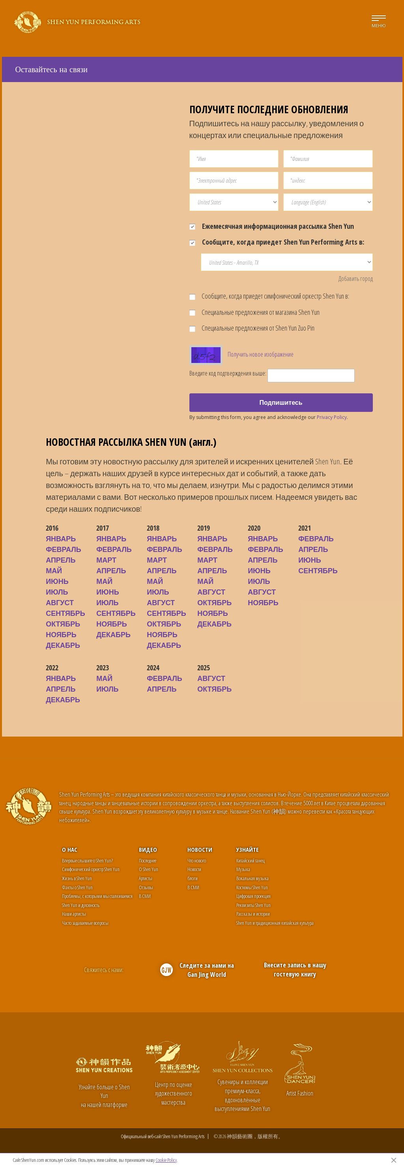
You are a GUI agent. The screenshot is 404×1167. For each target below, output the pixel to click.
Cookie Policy (166, 1159)
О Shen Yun (148, 869)
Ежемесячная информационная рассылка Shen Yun (271, 226)
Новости (199, 849)
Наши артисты (74, 913)
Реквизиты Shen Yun (253, 905)
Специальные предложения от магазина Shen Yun (254, 312)
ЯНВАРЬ (61, 538)
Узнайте (247, 849)
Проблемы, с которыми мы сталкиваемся (97, 896)
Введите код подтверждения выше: (227, 373)
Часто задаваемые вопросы (85, 922)
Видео (148, 849)
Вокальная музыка (252, 878)
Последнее (147, 860)
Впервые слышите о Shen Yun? (87, 860)
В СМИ (145, 896)
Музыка (243, 869)
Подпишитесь (280, 402)
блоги (192, 878)
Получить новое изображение (261, 354)
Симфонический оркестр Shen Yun (91, 869)
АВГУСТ (60, 602)
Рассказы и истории (253, 913)
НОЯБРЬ (61, 634)
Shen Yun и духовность (80, 905)
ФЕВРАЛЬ (63, 549)
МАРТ (106, 560)
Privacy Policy (332, 417)
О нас (69, 849)
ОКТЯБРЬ (63, 623)
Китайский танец (250, 860)
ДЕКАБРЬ (63, 645)
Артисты (145, 878)
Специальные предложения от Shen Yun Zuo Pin (251, 328)
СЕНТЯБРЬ (65, 613)
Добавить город (356, 278)
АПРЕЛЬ (60, 560)
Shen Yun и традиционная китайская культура (275, 922)
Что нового (196, 860)
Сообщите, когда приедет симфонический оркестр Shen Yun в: (269, 296)
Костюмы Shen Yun (252, 887)
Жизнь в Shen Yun (77, 878)
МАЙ (54, 570)
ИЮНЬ (57, 581)
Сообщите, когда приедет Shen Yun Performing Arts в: (276, 242)
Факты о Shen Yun (77, 887)
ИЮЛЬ (57, 592)
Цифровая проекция (253, 896)
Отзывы (146, 887)
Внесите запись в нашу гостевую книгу (295, 969)
